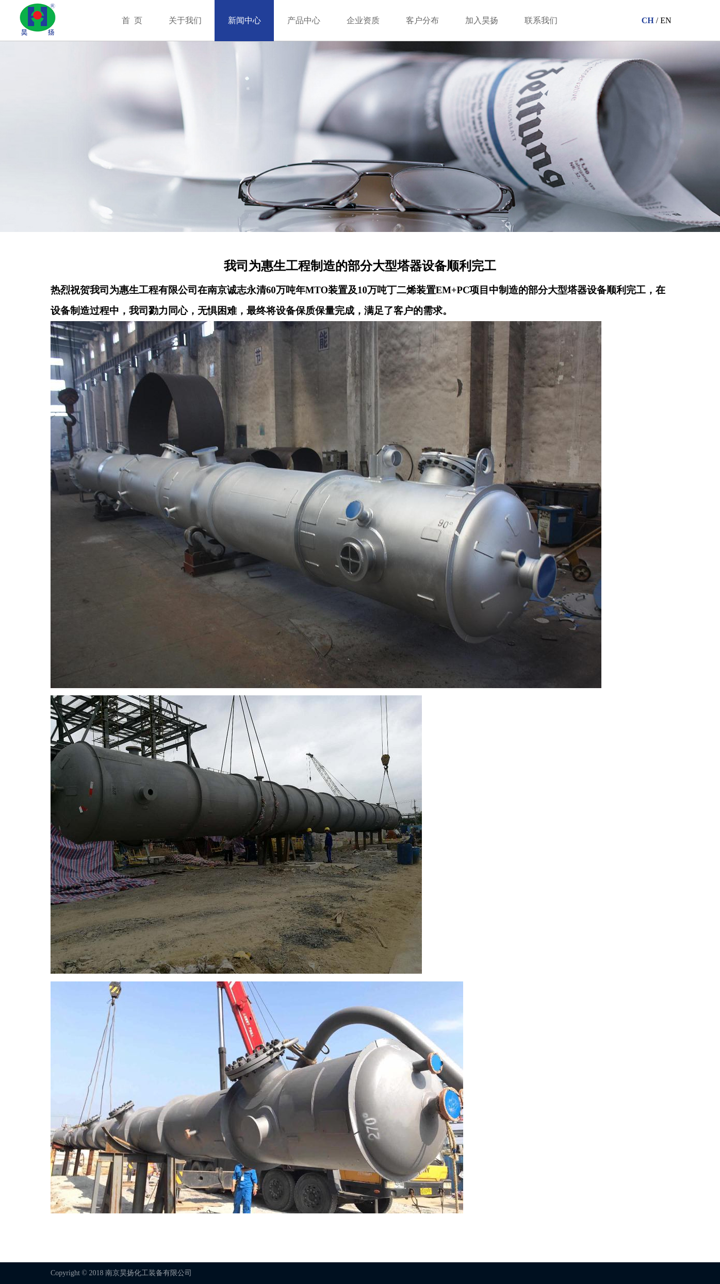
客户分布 (422, 20)
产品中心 (303, 20)
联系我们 (541, 20)
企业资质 (363, 20)
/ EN (663, 20)
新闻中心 (244, 20)
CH (647, 20)
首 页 (132, 20)
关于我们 (185, 20)
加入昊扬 (481, 20)
